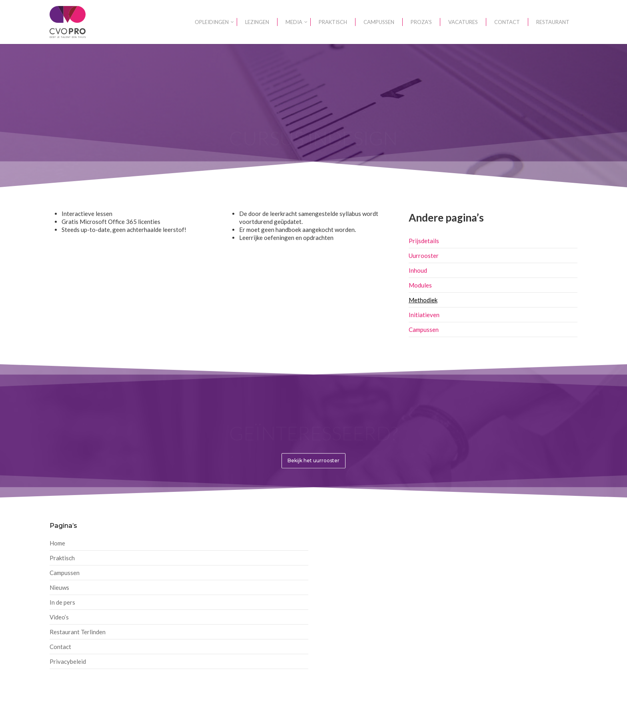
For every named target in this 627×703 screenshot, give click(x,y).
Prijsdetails (424, 240)
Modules (420, 285)
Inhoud (418, 270)
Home (57, 543)
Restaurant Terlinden (78, 631)
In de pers (62, 602)
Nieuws (59, 587)
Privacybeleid (68, 661)
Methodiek (423, 300)
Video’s (59, 617)
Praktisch (62, 557)
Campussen (424, 329)
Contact (60, 646)
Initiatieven (424, 314)
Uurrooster (424, 255)
